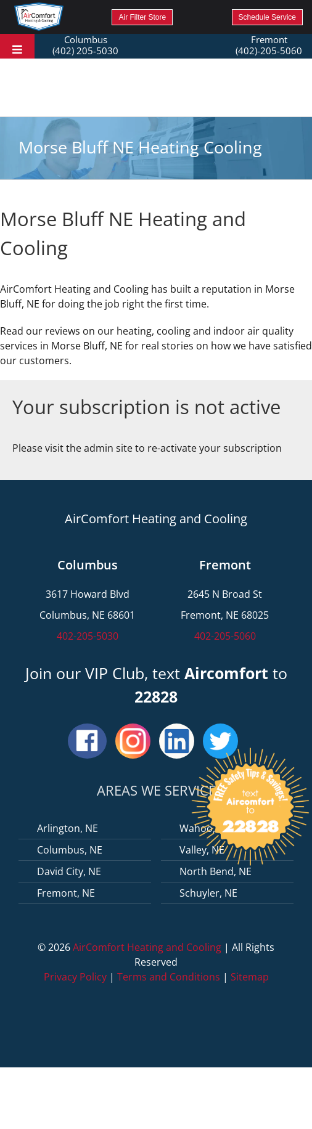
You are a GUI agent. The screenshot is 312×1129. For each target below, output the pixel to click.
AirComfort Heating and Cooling (147, 947)
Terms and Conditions (168, 977)
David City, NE (69, 871)
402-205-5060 (225, 636)
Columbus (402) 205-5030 (85, 45)
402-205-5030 (87, 636)
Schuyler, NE (208, 893)
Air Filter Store (142, 17)
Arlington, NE (67, 828)
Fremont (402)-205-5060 (269, 45)
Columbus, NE (69, 850)
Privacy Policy (75, 977)
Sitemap (250, 977)
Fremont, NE (66, 893)
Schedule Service (267, 17)
